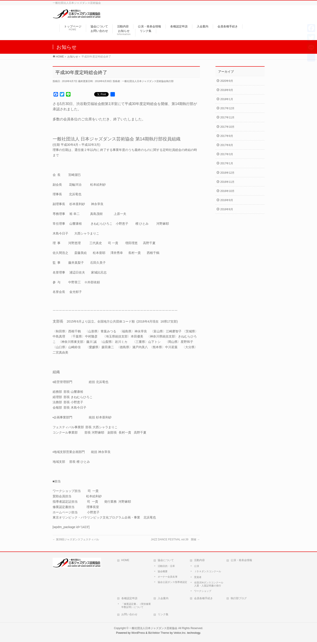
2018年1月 (226, 99)
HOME (125, 560)
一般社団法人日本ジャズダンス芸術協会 (153, 628)
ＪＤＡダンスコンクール (207, 571)
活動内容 (199, 560)
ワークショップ (202, 591)
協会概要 (163, 571)
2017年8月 (226, 145)
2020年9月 (226, 80)
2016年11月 (227, 181)
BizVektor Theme (158, 632)
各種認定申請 (129, 598)
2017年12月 (227, 108)
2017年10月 (227, 126)
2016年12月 (227, 172)
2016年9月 (226, 200)
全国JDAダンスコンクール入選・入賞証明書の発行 (208, 584)
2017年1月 (226, 163)
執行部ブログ (239, 598)
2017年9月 (226, 136)
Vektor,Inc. (180, 632)
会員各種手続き (203, 598)
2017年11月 (227, 117)
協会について (166, 560)
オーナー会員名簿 (167, 576)
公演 (196, 566)
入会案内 (163, 598)
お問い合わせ (129, 614)
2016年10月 (227, 191)
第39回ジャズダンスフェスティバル (76, 539)
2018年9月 (226, 90)
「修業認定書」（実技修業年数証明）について (136, 605)
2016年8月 (226, 209)
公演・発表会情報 (241, 560)
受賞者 (197, 577)
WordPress (138, 632)
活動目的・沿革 (166, 566)
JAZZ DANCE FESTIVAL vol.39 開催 (175, 539)
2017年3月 (226, 154)
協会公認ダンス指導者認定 (172, 582)
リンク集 (163, 614)
